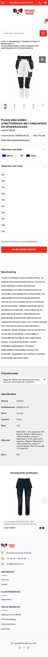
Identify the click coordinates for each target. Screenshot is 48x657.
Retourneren (6, 599)
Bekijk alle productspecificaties (15, 140)
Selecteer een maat (12, 166)
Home (3, 41)
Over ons (5, 580)
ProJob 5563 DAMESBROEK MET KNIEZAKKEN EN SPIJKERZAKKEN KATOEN (20, 524)
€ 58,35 (9, 528)
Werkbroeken (6, 44)
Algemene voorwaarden (11, 615)
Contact (4, 584)
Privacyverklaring (8, 619)
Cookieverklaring (8, 624)
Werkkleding (14, 41)
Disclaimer (5, 629)
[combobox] (20, 33)
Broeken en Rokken (30, 41)
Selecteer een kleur (11, 149)
